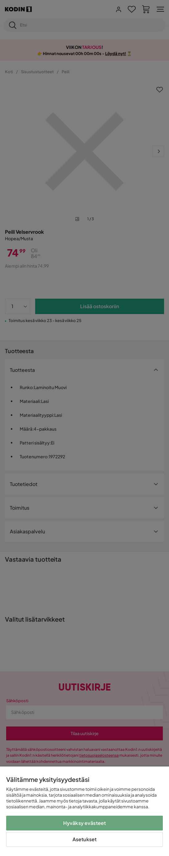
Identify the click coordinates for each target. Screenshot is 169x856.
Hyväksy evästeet (84, 823)
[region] (84, 811)
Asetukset (84, 839)
